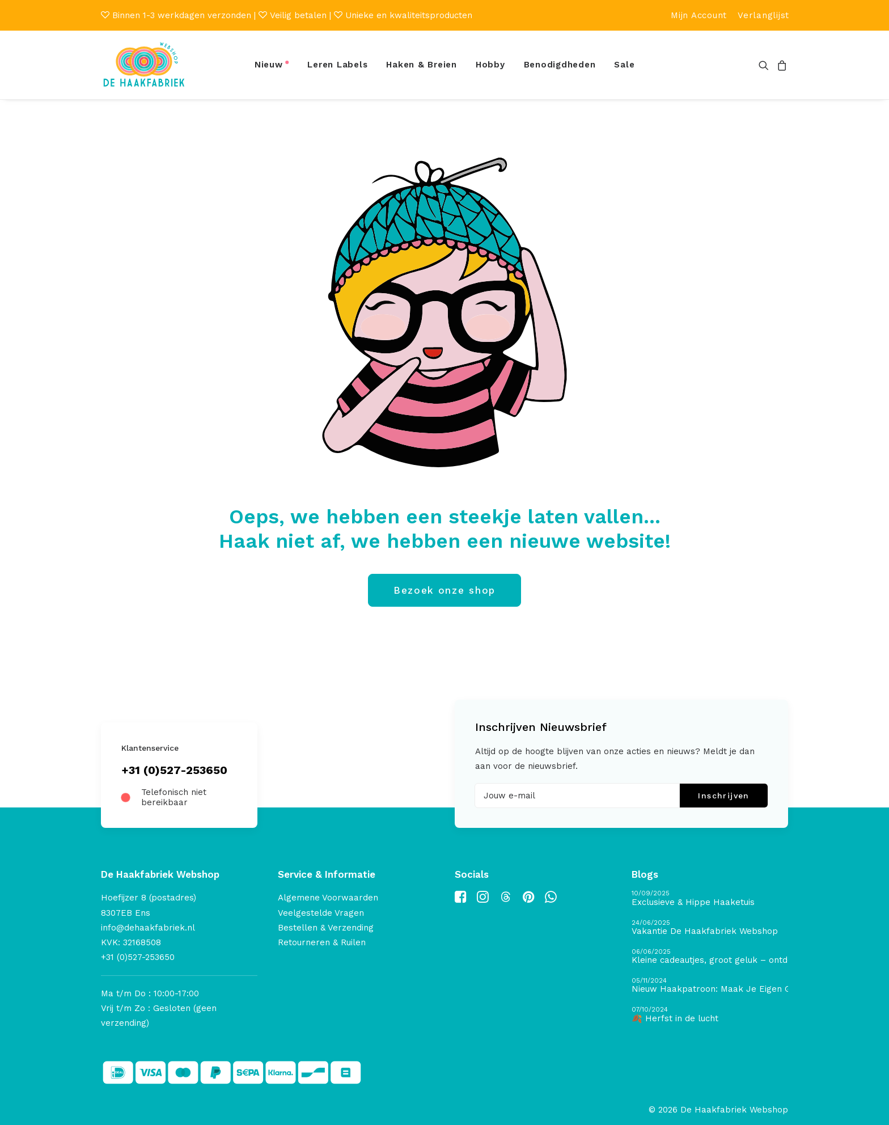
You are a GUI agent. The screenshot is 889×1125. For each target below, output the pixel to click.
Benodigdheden (560, 65)
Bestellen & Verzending (326, 927)
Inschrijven (723, 795)
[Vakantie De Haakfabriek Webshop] (710, 927)
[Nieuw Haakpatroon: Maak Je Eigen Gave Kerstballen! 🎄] (710, 985)
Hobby (490, 65)
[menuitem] (699, 15)
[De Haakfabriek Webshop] (144, 65)
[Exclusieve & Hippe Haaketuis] (710, 898)
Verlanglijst (763, 15)
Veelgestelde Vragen (321, 912)
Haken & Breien (421, 65)
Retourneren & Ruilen (322, 942)
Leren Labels (337, 65)
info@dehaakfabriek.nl (148, 927)
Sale (624, 65)
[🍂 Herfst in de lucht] (710, 1014)
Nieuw (269, 65)
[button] (766, 65)
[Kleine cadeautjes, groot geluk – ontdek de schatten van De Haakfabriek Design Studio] (710, 956)
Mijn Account (699, 15)
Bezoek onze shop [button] (444, 590)
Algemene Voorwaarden (328, 898)
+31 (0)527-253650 (174, 770)
